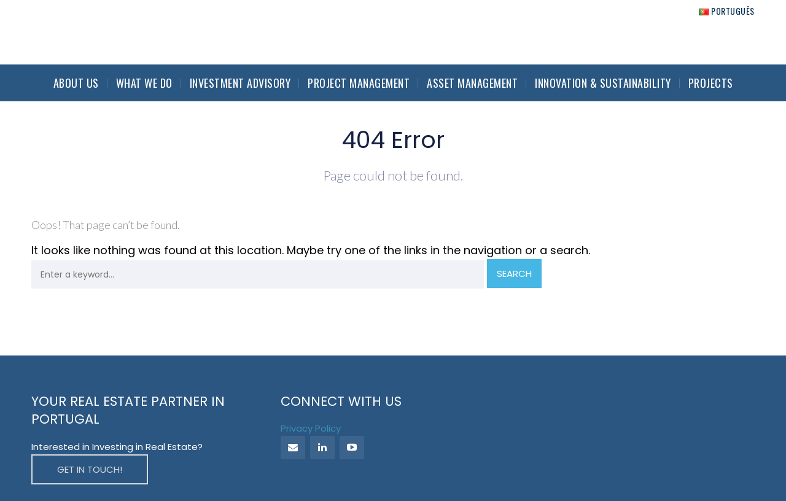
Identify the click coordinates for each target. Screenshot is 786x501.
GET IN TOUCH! (89, 469)
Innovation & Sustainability (603, 83)
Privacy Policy (311, 428)
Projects (710, 83)
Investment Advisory (240, 83)
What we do (144, 83)
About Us (76, 83)
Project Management (359, 83)
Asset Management (472, 83)
